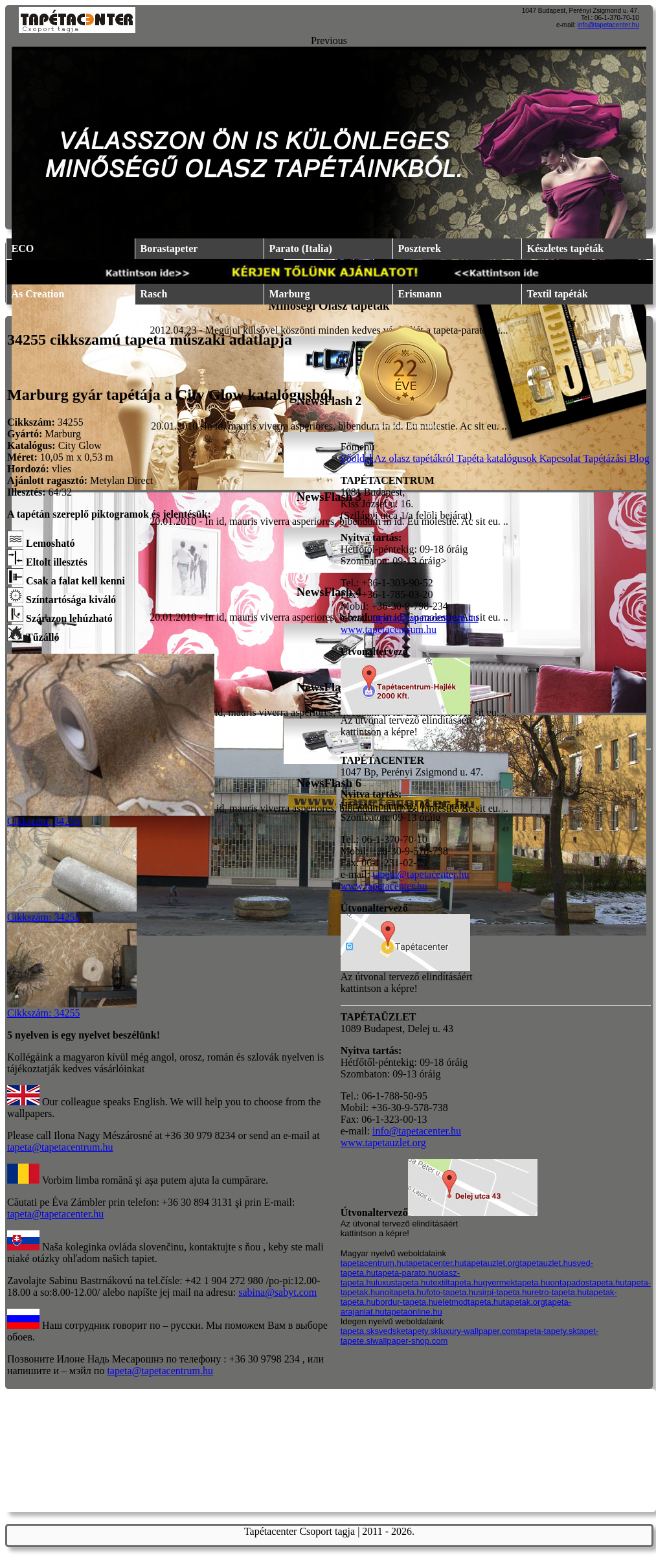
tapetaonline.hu (413, 1312)
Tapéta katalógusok (498, 458)
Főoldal (357, 458)
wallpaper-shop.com (409, 1341)
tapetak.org (524, 1302)
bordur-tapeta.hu (407, 1302)
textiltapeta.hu (457, 1282)
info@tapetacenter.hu (608, 25)
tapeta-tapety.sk (547, 1331)
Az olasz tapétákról (415, 458)
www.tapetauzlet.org (383, 1142)
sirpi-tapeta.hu (504, 1292)
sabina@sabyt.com (277, 1292)
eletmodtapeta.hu (470, 1302)
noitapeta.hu (402, 1292)
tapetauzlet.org (492, 1263)
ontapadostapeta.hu (587, 1282)
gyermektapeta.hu (516, 1282)
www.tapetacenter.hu (384, 885)
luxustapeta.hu (403, 1282)
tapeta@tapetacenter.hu (55, 1213)
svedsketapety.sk (407, 1331)
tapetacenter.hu (435, 1263)
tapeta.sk (358, 1331)
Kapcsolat (561, 458)
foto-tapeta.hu (452, 1292)
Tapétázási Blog (616, 458)
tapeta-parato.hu (406, 1273)
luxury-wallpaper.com (477, 1331)
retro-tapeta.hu (559, 1292)
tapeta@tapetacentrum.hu (60, 1147)
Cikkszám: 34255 (110, 817)
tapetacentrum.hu (373, 1263)
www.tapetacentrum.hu (388, 629)
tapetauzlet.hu (546, 1263)
